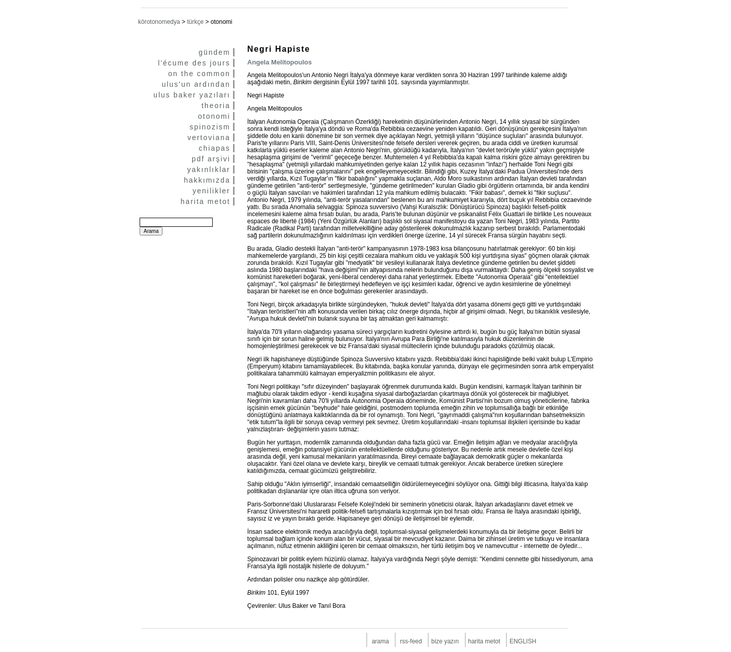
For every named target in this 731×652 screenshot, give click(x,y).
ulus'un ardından (196, 84)
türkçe (195, 21)
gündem (214, 52)
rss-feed (411, 641)
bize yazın (445, 641)
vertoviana (208, 137)
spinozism (210, 127)
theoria (216, 105)
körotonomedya (159, 21)
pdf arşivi (211, 159)
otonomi (214, 116)
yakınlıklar (208, 169)
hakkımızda (207, 180)
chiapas (214, 148)
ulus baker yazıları (191, 95)
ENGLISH (523, 641)
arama (380, 641)
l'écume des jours (194, 63)
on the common (199, 74)
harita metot (205, 201)
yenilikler (211, 191)
